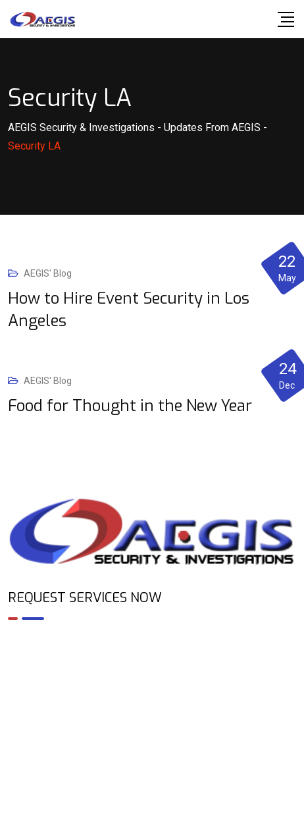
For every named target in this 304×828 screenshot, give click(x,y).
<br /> (152, 687)
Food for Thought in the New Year (130, 405)
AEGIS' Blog (48, 273)
